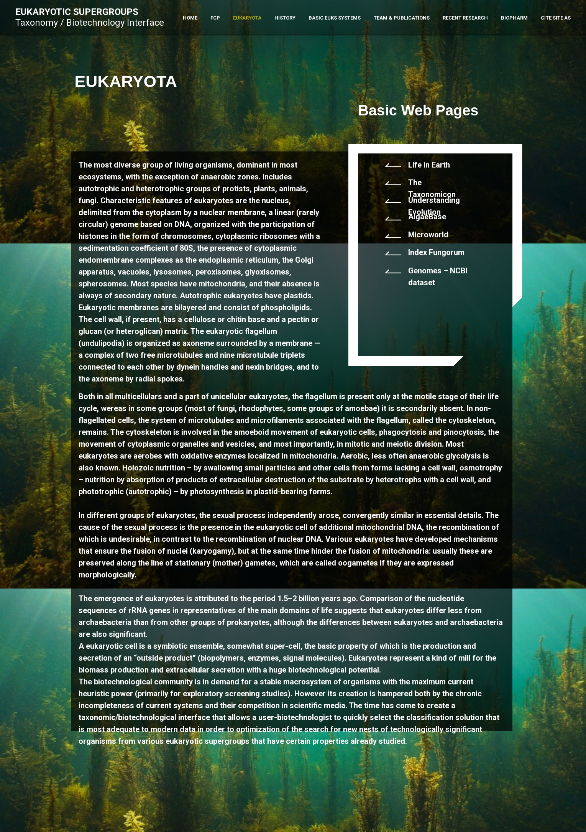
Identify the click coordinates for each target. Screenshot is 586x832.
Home (190, 18)
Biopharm (514, 18)
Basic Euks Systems (335, 18)
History (284, 18)
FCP (215, 18)
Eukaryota (247, 18)
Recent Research (465, 18)
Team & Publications (402, 18)
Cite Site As (556, 18)
